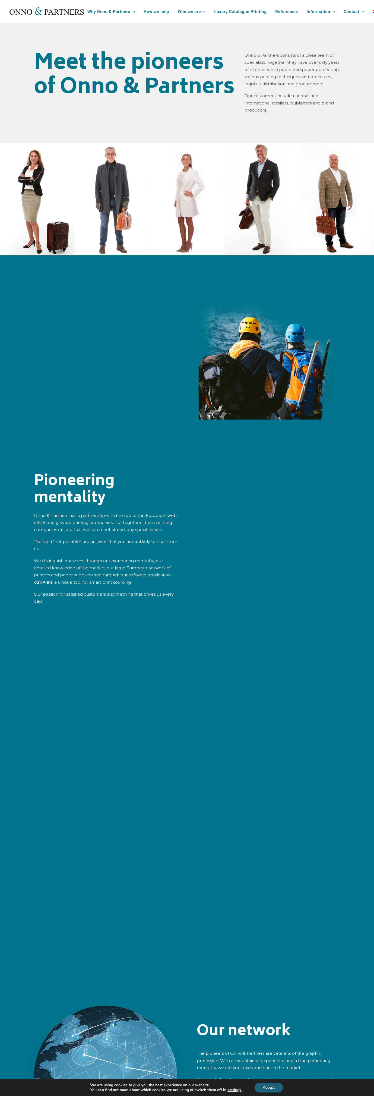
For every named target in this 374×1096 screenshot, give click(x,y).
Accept (269, 1087)
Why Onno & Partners (111, 11)
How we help (156, 11)
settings (234, 1090)
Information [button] (321, 11)
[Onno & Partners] (46, 11)
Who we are (192, 11)
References (286, 11)
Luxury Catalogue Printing (240, 11)
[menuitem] (113, 12)
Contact (354, 11)
